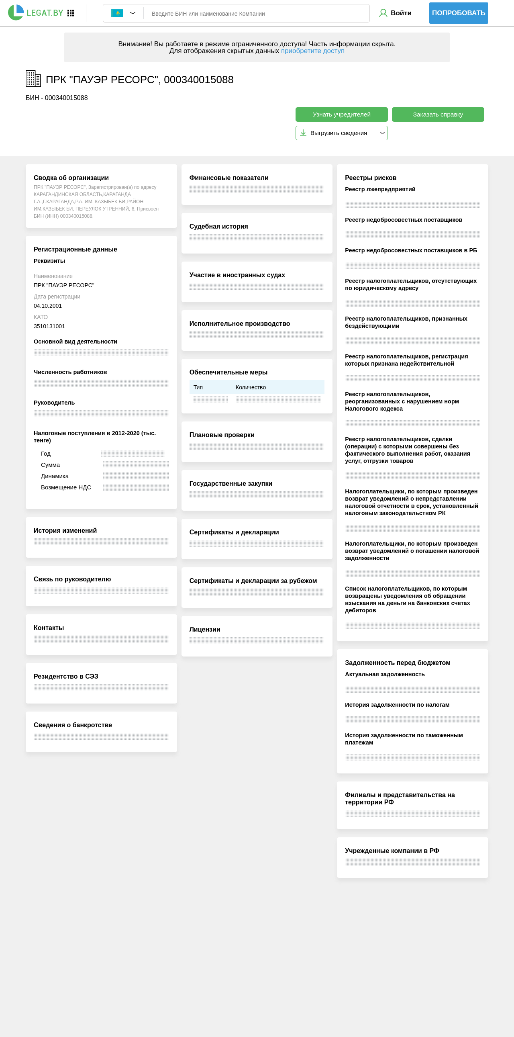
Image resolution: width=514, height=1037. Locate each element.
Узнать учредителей (342, 114)
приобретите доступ (313, 51)
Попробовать (458, 13)
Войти (401, 13)
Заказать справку (438, 114)
